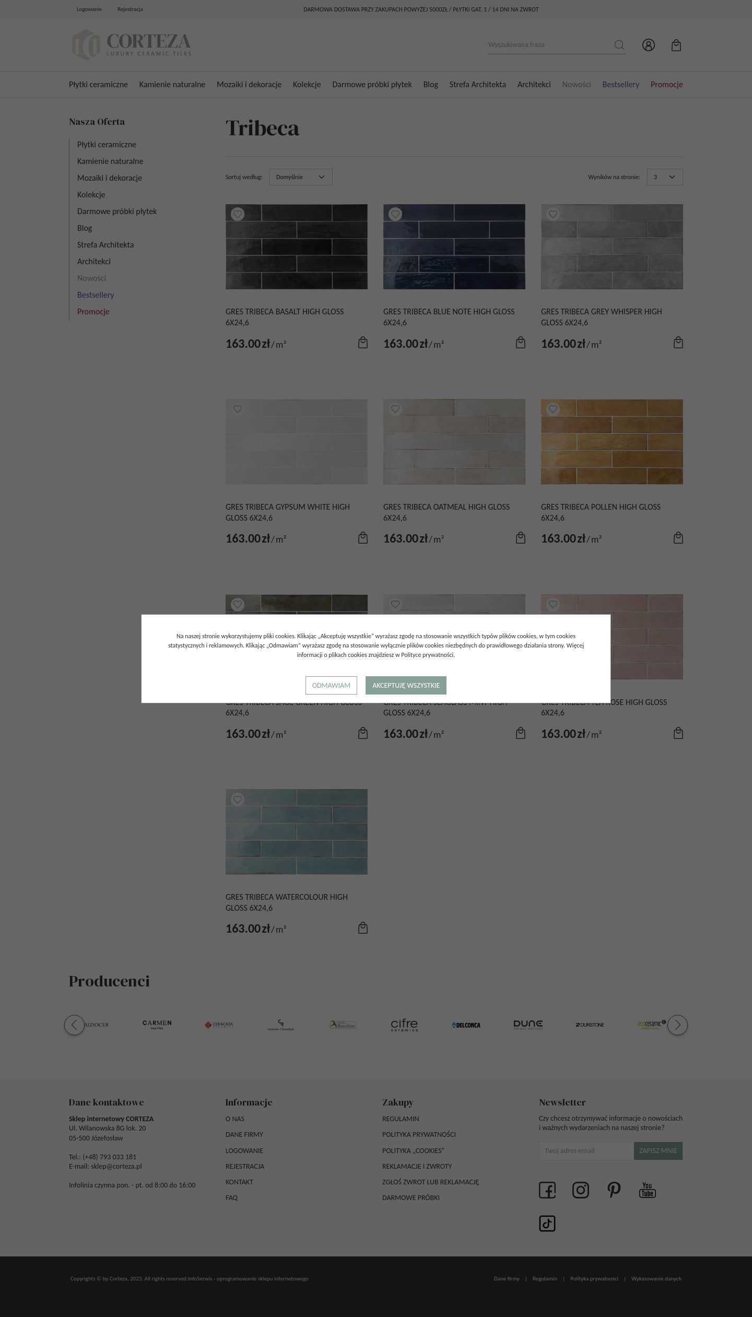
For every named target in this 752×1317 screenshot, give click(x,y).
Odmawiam (331, 685)
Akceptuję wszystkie (406, 685)
